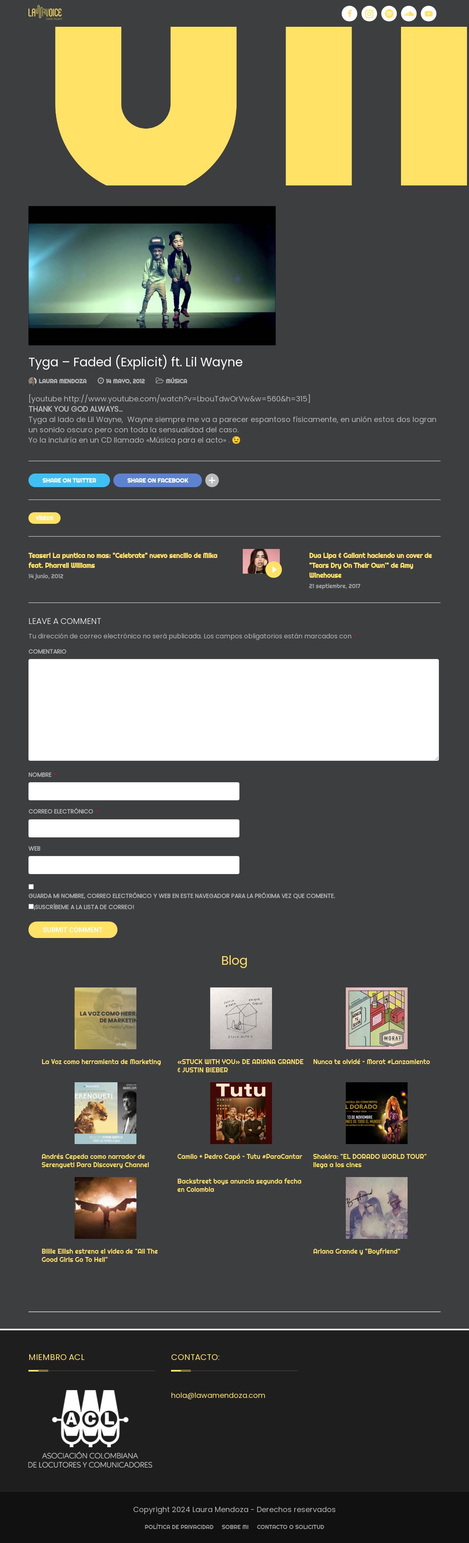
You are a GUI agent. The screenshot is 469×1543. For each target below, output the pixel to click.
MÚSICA (176, 381)
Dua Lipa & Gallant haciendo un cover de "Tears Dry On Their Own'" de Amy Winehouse (370, 565)
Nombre (42, 775)
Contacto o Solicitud (290, 1527)
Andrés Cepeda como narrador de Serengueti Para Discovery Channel (95, 1160)
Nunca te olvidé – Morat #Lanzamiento (371, 1062)
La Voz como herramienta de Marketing (101, 1062)
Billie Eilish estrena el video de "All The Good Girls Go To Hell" (100, 1255)
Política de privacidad (179, 1527)
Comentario (47, 652)
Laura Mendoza (63, 381)
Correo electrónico (63, 812)
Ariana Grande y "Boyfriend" (357, 1251)
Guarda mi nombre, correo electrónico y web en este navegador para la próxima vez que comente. (181, 896)
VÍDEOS (44, 518)
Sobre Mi (235, 1527)
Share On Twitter (69, 480)
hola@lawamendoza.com (218, 1395)
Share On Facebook (157, 480)
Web (34, 849)
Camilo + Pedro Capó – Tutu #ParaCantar (239, 1156)
